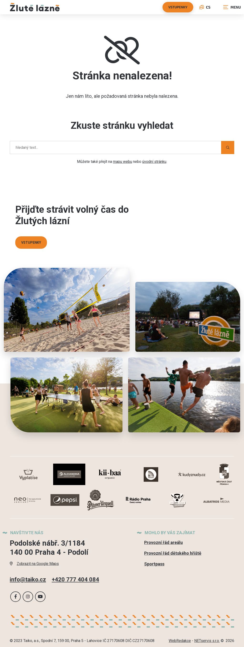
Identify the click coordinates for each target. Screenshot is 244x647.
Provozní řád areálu (163, 542)
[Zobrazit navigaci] (232, 7)
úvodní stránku (154, 161)
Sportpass (154, 563)
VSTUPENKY (31, 242)
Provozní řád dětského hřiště (172, 553)
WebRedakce (180, 640)
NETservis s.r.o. (207, 640)
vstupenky (178, 7)
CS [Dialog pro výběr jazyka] (204, 7)
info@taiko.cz (28, 579)
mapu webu (122, 161)
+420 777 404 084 (75, 579)
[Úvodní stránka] (35, 7)
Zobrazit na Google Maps (34, 563)
